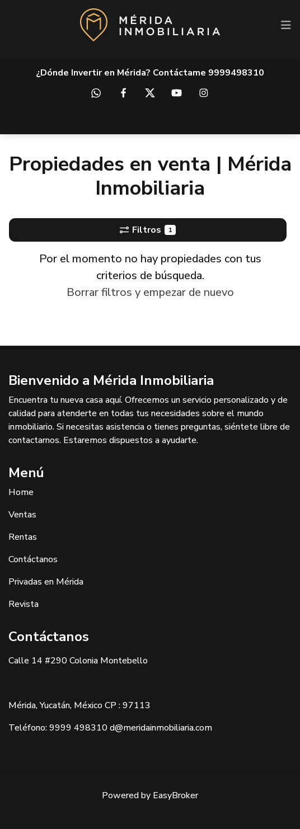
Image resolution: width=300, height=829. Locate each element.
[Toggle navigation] (286, 25)
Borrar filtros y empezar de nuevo (150, 292)
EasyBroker (175, 795)
